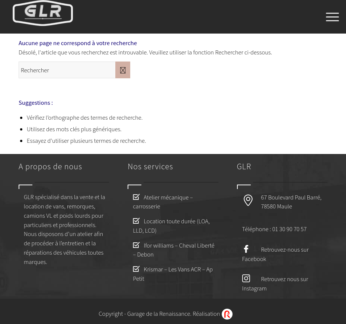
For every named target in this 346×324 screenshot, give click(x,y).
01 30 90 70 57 (289, 229)
